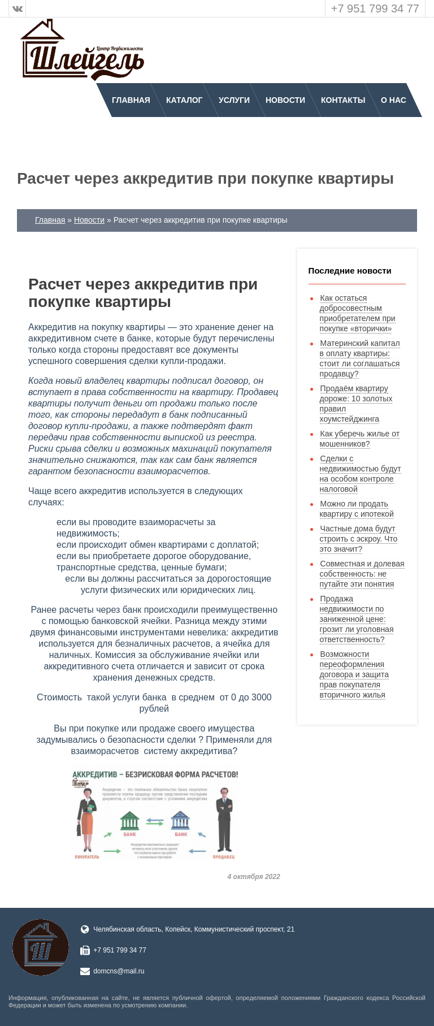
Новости (285, 100)
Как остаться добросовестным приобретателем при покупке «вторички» (358, 313)
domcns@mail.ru (118, 971)
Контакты (343, 100)
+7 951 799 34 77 (375, 8)
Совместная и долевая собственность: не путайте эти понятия (362, 573)
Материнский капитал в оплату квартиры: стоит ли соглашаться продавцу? (360, 358)
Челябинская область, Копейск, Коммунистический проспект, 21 (193, 929)
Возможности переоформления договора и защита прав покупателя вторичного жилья (354, 674)
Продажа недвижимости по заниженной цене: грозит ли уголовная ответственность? (357, 619)
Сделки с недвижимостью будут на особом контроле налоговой (360, 473)
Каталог (184, 100)
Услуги (234, 100)
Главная (131, 100)
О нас (393, 100)
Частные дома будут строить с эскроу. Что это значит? (359, 538)
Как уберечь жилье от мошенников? (360, 438)
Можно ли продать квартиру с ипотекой (357, 508)
